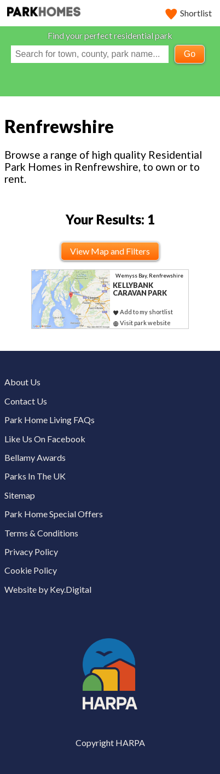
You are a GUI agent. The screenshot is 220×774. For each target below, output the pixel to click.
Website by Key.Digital (47, 589)
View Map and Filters (110, 251)
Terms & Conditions (41, 533)
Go (189, 54)
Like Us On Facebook (44, 439)
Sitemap (19, 495)
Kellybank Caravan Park (140, 289)
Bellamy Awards (35, 457)
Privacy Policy (31, 551)
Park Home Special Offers (53, 514)
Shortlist (188, 13)
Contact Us (25, 401)
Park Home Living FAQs (49, 419)
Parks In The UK (35, 476)
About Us (22, 382)
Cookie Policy (30, 570)
